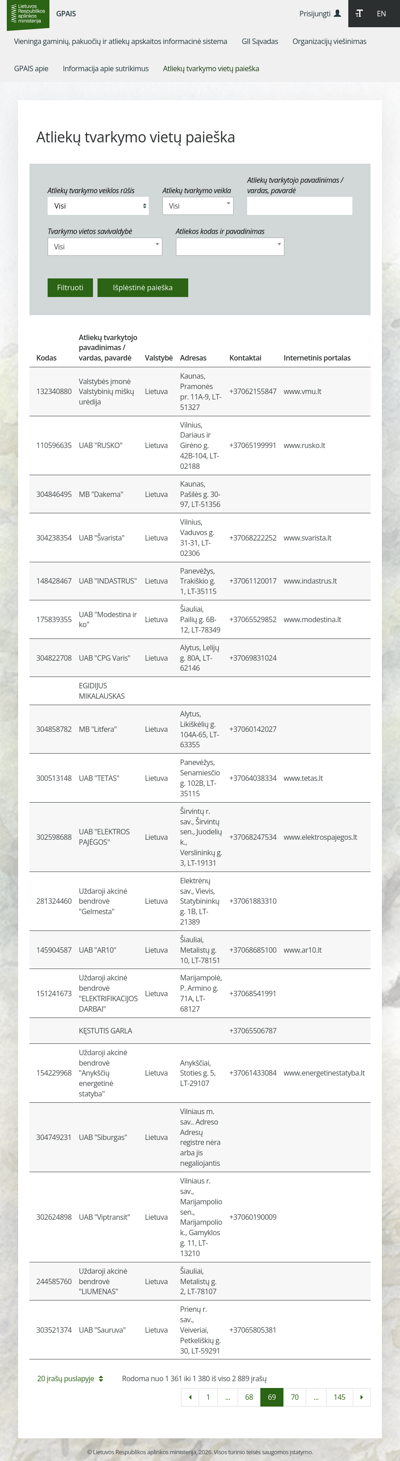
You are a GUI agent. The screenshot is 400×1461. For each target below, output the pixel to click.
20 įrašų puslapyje (69, 1378)
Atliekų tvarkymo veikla (196, 190)
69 (272, 1397)
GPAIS (66, 14)
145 (340, 1397)
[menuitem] (120, 41)
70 (294, 1397)
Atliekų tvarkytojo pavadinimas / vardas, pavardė (295, 185)
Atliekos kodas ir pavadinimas (220, 231)
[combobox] (198, 206)
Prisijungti (320, 14)
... (227, 1397)
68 (249, 1397)
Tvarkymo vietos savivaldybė (90, 231)
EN (381, 14)
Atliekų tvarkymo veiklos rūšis (91, 190)
